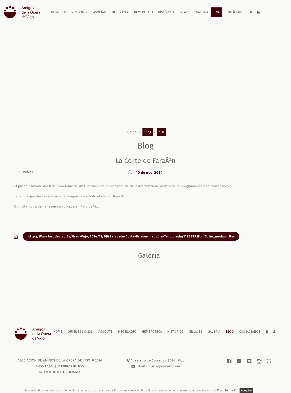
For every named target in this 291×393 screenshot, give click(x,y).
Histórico (166, 12)
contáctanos (235, 12)
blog (216, 12)
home (55, 12)
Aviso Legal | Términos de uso (60, 366)
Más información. (228, 390)
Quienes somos (76, 12)
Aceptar (246, 390)
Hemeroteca (143, 12)
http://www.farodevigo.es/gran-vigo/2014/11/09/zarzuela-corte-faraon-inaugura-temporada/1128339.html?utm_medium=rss (131, 236)
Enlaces (184, 12)
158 (161, 132)
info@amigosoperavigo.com (157, 366)
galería (202, 12)
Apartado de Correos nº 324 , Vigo (156, 360)
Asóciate (100, 12)
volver (28, 172)
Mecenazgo (120, 12)
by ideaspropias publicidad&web (59, 371)
